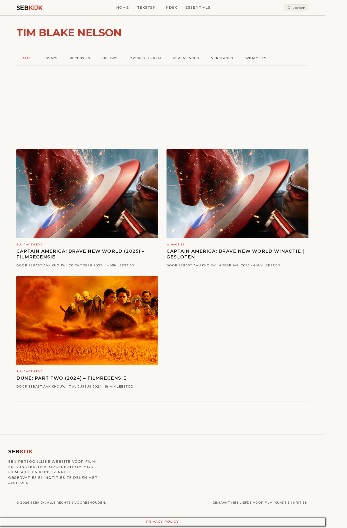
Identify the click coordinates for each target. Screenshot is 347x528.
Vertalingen (189, 58)
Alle (27, 58)
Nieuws (112, 58)
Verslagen (227, 58)
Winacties (261, 58)
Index (170, 7)
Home (122, 7)
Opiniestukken (148, 58)
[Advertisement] (162, 108)
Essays (51, 58)
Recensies (81, 58)
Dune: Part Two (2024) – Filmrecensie (71, 378)
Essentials (197, 7)
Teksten (146, 7)
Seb (29, 7)
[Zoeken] (296, 7)
